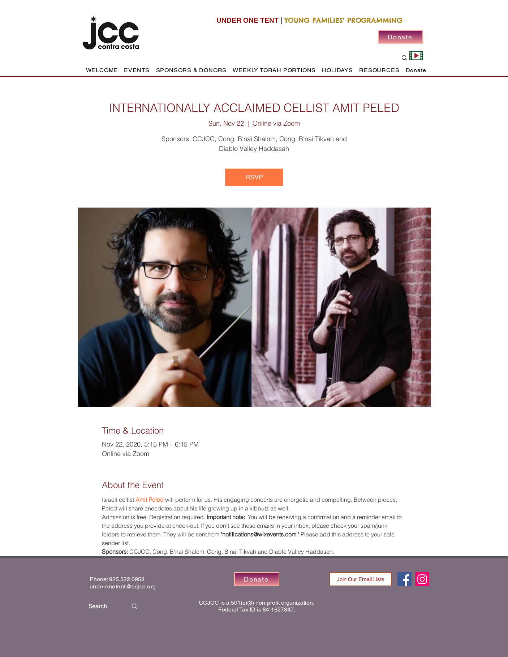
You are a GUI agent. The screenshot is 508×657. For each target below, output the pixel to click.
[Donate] (400, 37)
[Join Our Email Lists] (360, 579)
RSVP (254, 177)
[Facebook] (404, 579)
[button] (137, 70)
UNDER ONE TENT (247, 20)
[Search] (103, 606)
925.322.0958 (127, 579)
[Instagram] (422, 579)
